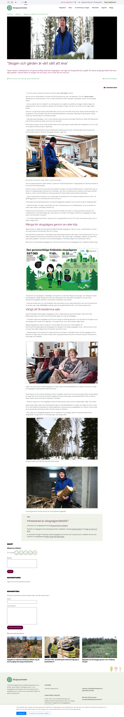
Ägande (104, 7)
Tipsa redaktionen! (110, 2)
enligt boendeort (77, 529)
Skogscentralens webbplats (59, 525)
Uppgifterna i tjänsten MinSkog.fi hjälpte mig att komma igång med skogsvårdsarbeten (23, 661)
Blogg (111, 7)
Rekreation (95, 7)
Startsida (10, 14)
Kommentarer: (11, 606)
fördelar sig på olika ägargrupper (54, 536)
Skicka (10, 571)
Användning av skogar (82, 7)
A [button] (8, 2)
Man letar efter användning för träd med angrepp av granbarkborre (62, 661)
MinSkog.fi (98, 2)
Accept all (21, 713)
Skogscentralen (87, 2)
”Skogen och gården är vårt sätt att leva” (36, 14)
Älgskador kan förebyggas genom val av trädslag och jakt (98, 661)
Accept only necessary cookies (39, 713)
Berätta (9, 558)
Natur (70, 7)
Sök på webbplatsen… (68, 2)
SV (26, 2)
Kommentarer (110, 87)
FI (22, 2)
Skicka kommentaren (15, 627)
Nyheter (18, 14)
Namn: (9, 599)
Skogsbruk (62, 7)
